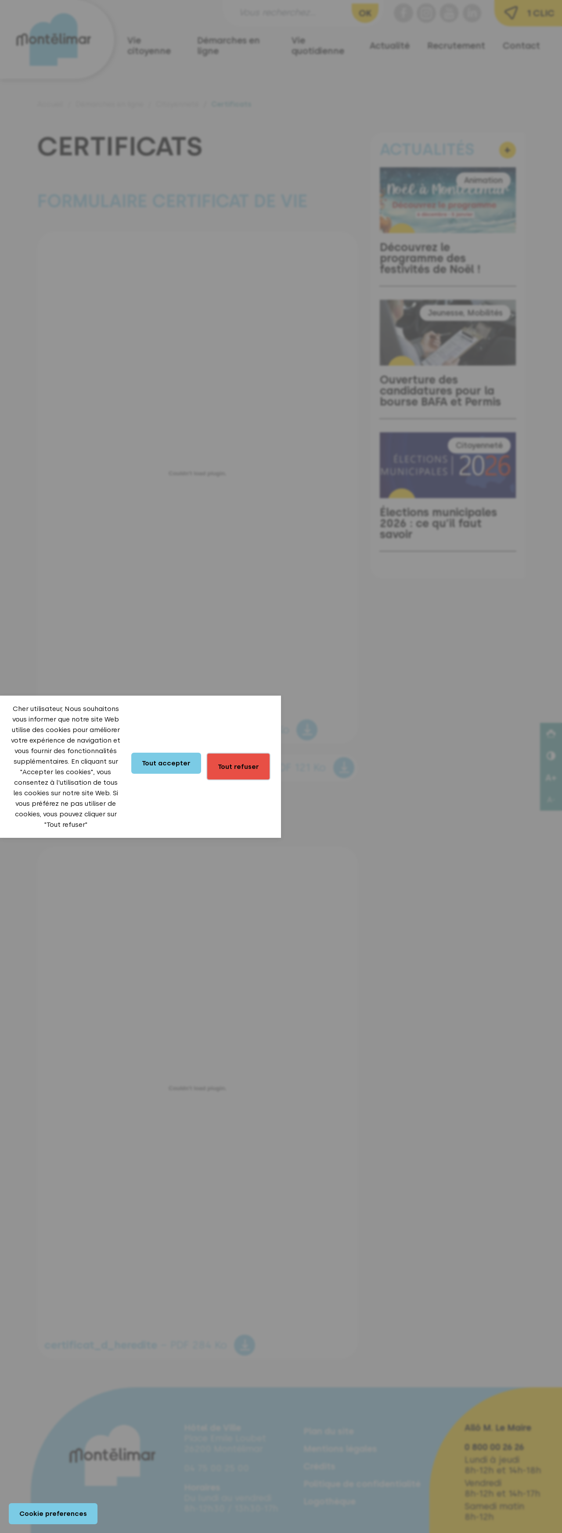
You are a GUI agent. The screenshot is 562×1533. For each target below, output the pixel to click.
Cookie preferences (53, 1514)
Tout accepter (166, 763)
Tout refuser (238, 767)
